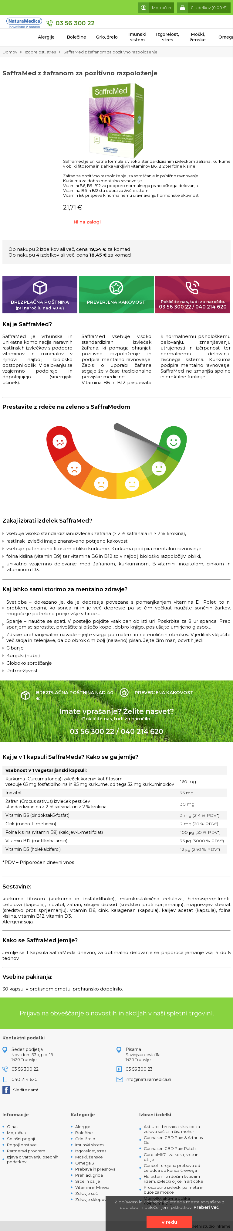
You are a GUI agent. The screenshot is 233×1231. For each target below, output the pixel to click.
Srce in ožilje (87, 1181)
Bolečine (76, 37)
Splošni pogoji (21, 1138)
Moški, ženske (198, 37)
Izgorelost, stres (167, 37)
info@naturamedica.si (148, 1079)
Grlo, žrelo (107, 37)
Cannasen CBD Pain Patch (170, 1148)
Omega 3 (84, 1163)
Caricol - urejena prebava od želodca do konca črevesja (172, 1168)
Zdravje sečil (87, 1193)
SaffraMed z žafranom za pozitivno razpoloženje (110, 51)
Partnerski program (26, 1150)
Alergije (46, 37)
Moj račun (16, 1132)
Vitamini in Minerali (93, 1187)
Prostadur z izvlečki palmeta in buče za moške (173, 1190)
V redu (169, 1222)
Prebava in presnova (95, 1169)
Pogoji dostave (22, 1144)
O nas (12, 1126)
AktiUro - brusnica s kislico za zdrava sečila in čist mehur (172, 1129)
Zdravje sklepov (90, 1199)
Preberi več (206, 1207)
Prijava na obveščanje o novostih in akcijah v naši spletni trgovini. (116, 1013)
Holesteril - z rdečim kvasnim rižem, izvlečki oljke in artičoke (173, 1179)
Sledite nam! (20, 1090)
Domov (9, 51)
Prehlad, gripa (89, 1175)
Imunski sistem (137, 37)
